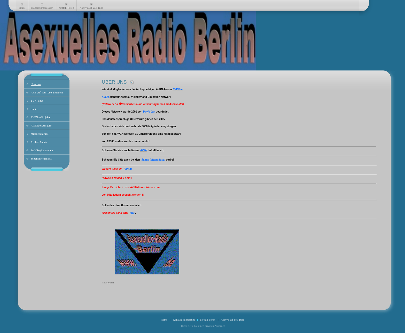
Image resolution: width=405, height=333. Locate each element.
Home (22, 7)
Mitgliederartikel (40, 133)
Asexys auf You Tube (91, 7)
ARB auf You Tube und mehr (47, 92)
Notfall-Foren (66, 7)
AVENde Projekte (40, 117)
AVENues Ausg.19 (41, 125)
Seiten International (41, 158)
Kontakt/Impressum (42, 7)
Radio (34, 109)
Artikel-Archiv (39, 142)
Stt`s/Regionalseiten (42, 150)
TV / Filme (37, 100)
